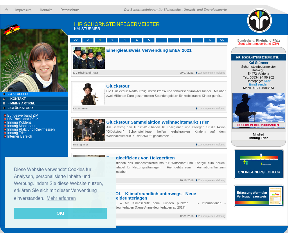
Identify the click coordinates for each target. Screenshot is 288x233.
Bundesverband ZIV (22, 115)
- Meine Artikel (21, 103)
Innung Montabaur (21, 126)
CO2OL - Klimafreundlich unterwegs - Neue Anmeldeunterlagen (151, 195)
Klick (267, 81)
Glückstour (117, 85)
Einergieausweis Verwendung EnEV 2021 (149, 50)
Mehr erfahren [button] (61, 198)
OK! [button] (60, 213)
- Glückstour (20, 108)
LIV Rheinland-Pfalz (22, 119)
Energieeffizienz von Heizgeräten (140, 157)
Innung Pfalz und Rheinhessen (31, 129)
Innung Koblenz (19, 122)
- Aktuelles (18, 94)
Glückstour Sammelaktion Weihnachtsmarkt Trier (157, 122)
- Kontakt (17, 98)
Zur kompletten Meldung (211, 72)
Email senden (258, 84)
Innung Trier (16, 133)
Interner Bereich (19, 136)
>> (222, 40)
